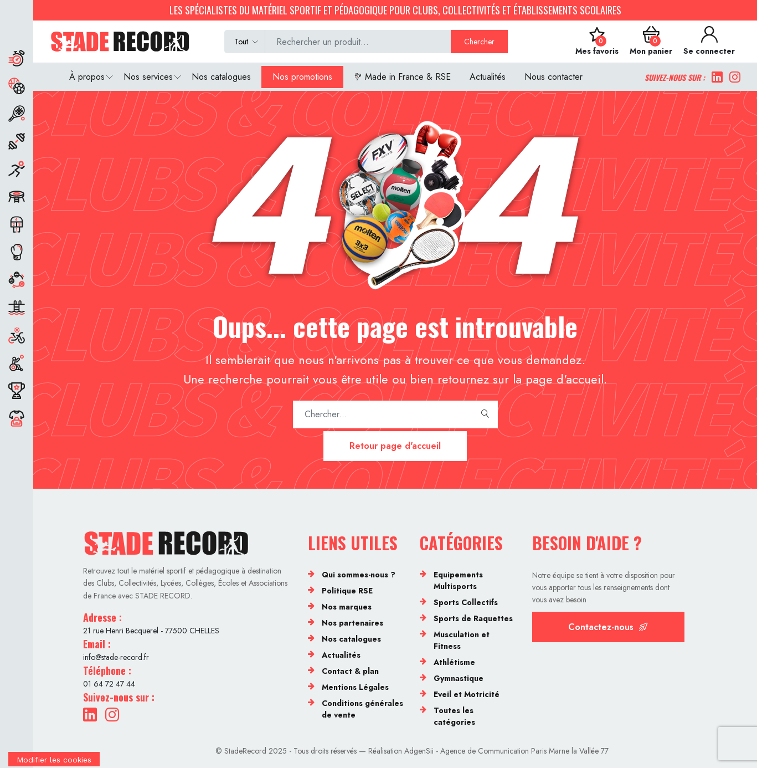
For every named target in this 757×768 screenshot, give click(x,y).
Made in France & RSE (402, 76)
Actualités (488, 76)
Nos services (148, 76)
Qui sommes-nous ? (358, 574)
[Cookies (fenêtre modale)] (54, 761)
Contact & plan (350, 671)
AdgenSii (419, 750)
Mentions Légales (355, 687)
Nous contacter (553, 76)
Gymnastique (458, 678)
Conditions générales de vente (362, 709)
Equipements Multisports (458, 580)
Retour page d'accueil (395, 445)
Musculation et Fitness (462, 640)
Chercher (479, 41)
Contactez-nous (608, 627)
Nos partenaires (352, 622)
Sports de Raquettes (473, 618)
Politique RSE (347, 590)
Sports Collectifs (466, 602)
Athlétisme (454, 662)
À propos (87, 76)
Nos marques (347, 606)
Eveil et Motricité (466, 694)
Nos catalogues (221, 76)
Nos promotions (302, 76)
